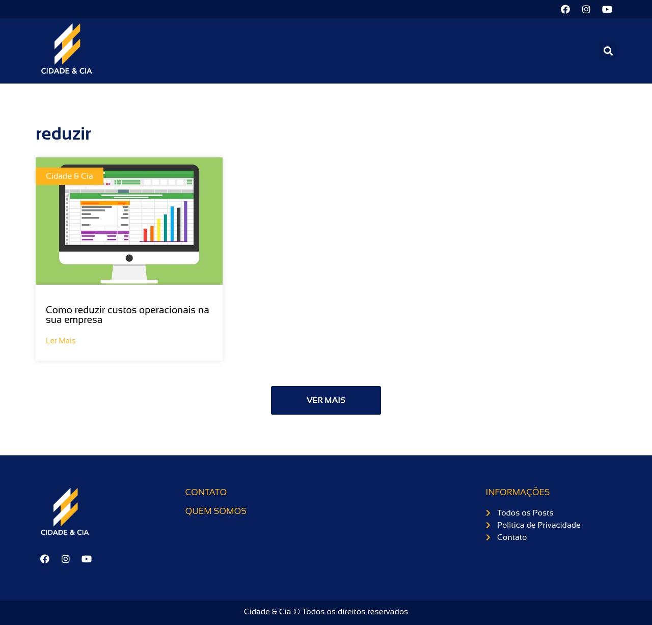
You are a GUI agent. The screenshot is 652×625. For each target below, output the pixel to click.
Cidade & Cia (69, 176)
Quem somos (216, 511)
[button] (608, 50)
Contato (206, 492)
